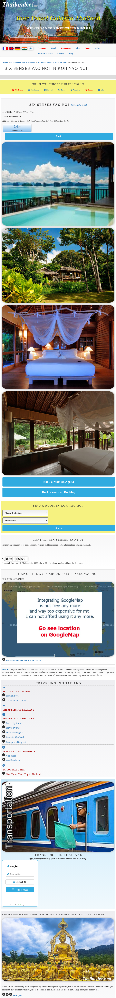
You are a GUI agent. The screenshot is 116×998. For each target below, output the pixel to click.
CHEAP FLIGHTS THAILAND (18, 710)
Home (5, 62)
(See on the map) (79, 105)
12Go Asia (19, 905)
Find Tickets (20, 890)
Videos (97, 48)
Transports (42, 48)
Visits (78, 48)
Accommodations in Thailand (23, 62)
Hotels (53, 48)
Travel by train (13, 723)
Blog (71, 53)
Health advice (13, 760)
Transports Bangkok (16, 742)
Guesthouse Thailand (16, 700)
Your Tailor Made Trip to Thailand (23, 774)
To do (61, 90)
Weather (75, 90)
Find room (33, 90)
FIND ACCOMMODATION (16, 691)
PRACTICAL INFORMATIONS (19, 751)
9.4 (16, 126)
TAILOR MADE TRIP (14, 770)
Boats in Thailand (15, 737)
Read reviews (17, 130)
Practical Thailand (45, 53)
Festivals (60, 53)
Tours (87, 48)
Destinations (66, 48)
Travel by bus (13, 727)
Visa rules (11, 755)
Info (100, 90)
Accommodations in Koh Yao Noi (52, 62)
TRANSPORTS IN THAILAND (18, 719)
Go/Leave (17, 90)
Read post (17, 995)
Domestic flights (14, 732)
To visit (48, 90)
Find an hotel (12, 695)
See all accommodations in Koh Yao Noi (23, 660)
